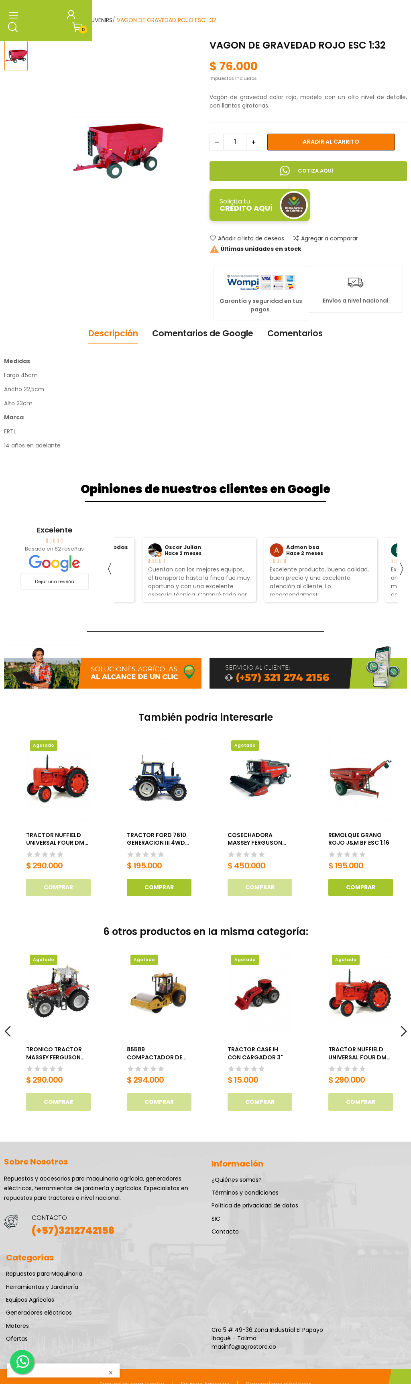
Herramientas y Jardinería (42, 1287)
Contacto (225, 1232)
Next (403, 1032)
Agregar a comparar (325, 238)
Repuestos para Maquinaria (44, 1274)
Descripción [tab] (113, 333)
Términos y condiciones (245, 1193)
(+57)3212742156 (73, 1230)
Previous (7, 1032)
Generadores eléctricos (39, 1313)
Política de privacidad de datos (255, 1205)
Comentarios (295, 333)
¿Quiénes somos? (237, 1180)
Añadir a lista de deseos (247, 238)
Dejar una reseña (54, 581)
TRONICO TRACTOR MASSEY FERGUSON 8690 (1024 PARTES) (54, 1053)
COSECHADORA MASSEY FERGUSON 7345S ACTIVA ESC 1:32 (255, 839)
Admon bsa (302, 547)
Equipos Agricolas (30, 1300)
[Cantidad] (235, 142)
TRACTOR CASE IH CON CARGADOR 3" (255, 1053)
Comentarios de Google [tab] (202, 333)
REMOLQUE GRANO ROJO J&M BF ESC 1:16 (358, 839)
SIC (216, 1219)
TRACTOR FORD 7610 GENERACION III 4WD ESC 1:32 (156, 839)
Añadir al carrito (331, 142)
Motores (17, 1326)
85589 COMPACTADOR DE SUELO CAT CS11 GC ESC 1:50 (154, 1053)
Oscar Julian (183, 547)
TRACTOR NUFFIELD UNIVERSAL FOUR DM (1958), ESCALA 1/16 (55, 839)
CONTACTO (49, 1217)
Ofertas (17, 1339)
